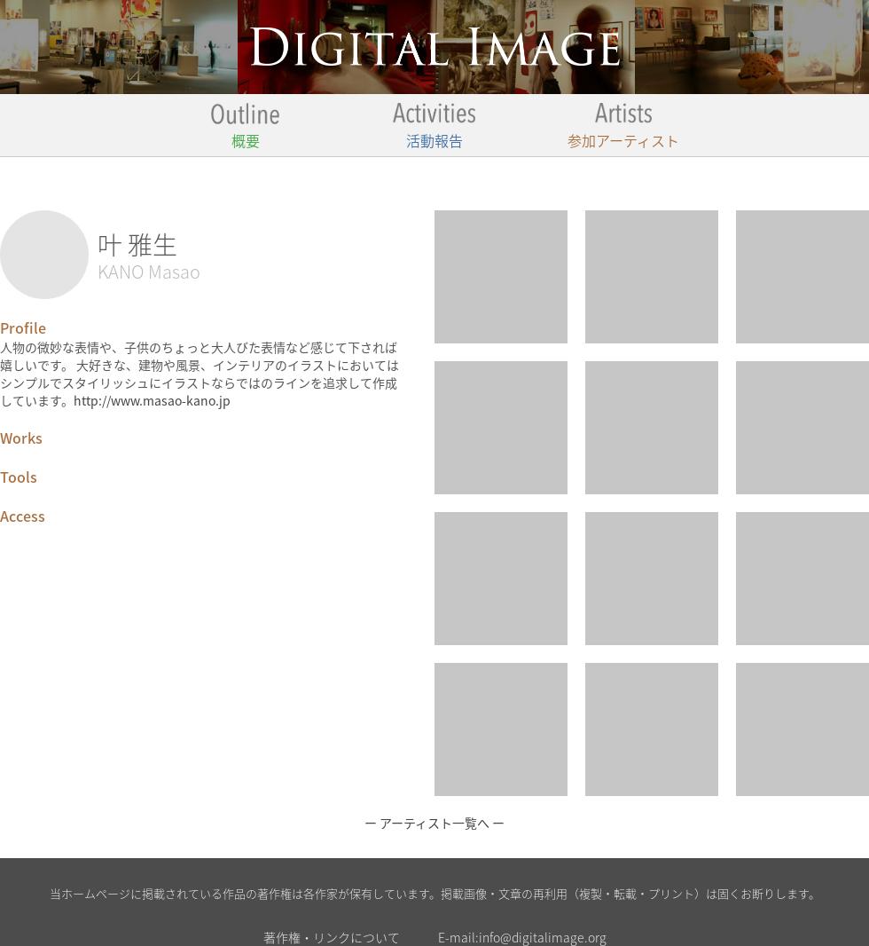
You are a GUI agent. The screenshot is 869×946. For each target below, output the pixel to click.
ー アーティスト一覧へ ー (434, 823)
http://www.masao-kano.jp (152, 400)
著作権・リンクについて (331, 937)
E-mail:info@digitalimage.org (522, 937)
